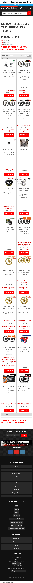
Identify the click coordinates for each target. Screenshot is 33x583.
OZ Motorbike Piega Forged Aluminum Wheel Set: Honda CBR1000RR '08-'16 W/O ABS (9, 347)
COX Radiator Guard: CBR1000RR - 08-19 (24, 150)
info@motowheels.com (18, 571)
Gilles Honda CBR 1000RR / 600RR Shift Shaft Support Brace (24, 190)
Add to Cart (9, 213)
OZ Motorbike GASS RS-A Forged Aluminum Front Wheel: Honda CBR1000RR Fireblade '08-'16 (9, 269)
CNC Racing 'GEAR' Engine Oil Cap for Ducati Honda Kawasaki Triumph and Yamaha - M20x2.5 (9, 151)
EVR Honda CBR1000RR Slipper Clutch (9, 189)
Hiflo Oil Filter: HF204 (9, 227)
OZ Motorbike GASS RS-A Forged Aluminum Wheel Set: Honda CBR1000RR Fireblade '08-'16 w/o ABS (24, 269)
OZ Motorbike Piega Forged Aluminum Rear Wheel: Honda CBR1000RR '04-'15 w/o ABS (24, 308)
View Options (9, 174)
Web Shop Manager (19, 577)
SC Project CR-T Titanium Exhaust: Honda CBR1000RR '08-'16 (8, 387)
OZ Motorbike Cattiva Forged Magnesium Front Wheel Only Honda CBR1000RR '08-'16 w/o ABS (24, 229)
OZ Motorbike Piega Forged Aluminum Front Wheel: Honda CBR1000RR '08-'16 (9, 308)
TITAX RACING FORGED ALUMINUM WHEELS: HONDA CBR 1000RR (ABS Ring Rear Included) (24, 387)
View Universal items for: (14, 421)
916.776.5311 (16, 563)
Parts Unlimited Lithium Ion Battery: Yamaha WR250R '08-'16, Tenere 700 (24, 347)
